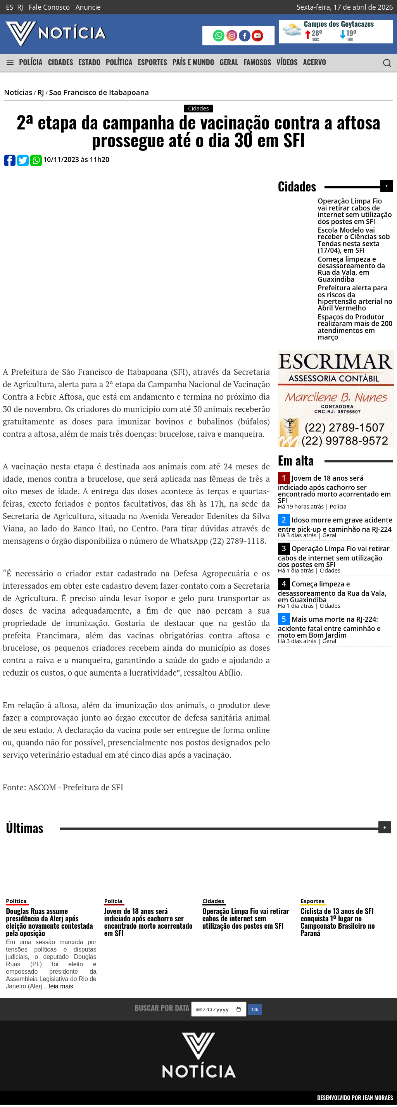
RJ (20, 7)
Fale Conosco (49, 7)
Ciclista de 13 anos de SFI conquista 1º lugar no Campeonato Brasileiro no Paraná (337, 923)
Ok (255, 1012)
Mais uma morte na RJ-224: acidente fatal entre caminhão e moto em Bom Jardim (329, 627)
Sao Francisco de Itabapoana (99, 92)
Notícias (18, 92)
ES (9, 7)
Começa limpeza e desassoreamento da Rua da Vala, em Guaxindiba (350, 269)
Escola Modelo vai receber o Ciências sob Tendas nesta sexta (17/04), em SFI (353, 240)
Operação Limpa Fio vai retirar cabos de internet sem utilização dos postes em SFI (354, 211)
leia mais (61, 988)
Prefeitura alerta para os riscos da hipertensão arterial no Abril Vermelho (354, 297)
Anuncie (88, 7)
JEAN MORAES (377, 1100)
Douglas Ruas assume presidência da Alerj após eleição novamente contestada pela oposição (49, 923)
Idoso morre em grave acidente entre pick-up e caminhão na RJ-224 (335, 525)
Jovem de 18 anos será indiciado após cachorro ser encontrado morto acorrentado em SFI (334, 489)
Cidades (213, 902)
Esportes (312, 902)
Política (16, 902)
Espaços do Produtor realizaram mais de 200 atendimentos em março (354, 326)
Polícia (113, 902)
